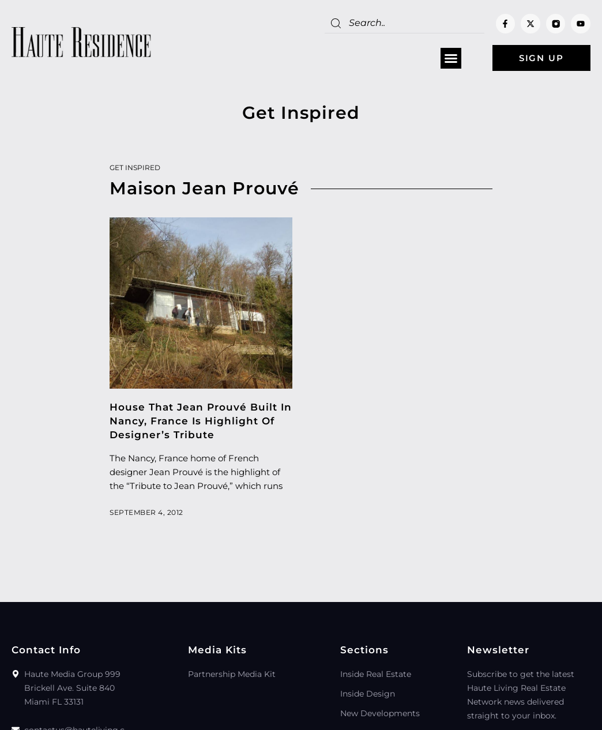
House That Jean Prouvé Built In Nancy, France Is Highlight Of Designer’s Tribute (201, 421)
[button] (451, 58)
